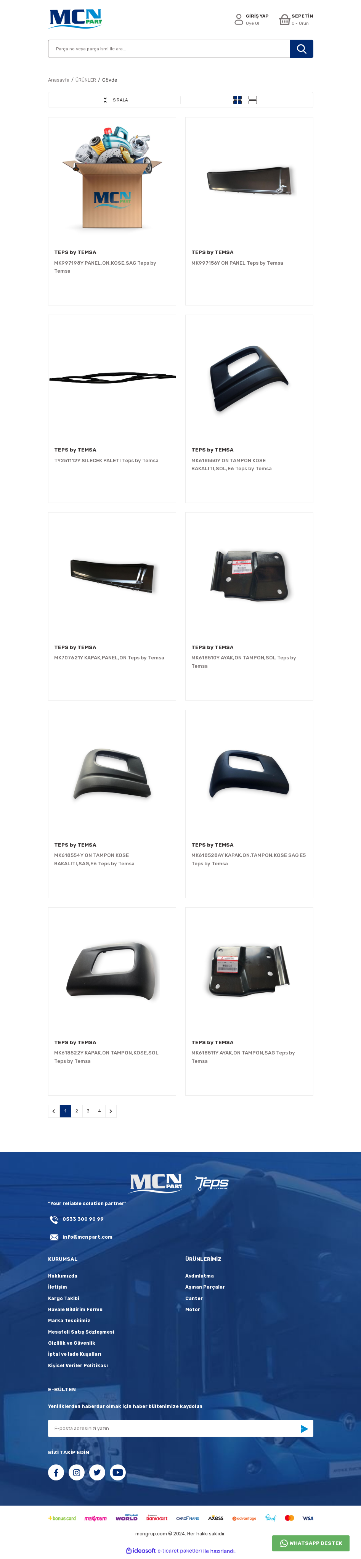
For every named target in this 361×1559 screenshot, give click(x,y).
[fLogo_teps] (211, 1186)
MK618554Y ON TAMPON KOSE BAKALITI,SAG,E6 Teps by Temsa (94, 859)
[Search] (180, 49)
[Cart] (295, 20)
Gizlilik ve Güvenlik (71, 1345)
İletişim (57, 1289)
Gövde (109, 80)
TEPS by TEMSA (75, 252)
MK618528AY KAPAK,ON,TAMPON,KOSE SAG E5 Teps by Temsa (248, 859)
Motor (192, 1312)
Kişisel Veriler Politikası (78, 1368)
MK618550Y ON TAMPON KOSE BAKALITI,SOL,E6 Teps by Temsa (231, 464)
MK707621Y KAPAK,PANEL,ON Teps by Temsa (109, 658)
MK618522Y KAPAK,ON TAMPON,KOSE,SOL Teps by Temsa (106, 1057)
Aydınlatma (199, 1278)
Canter (194, 1300)
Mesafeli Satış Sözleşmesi (81, 1334)
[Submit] (304, 1431)
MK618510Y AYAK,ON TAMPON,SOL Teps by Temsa (243, 662)
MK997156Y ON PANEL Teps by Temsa (237, 263)
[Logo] (75, 20)
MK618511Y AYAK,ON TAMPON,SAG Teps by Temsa (243, 1057)
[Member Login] (250, 20)
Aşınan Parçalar (205, 1289)
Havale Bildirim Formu (75, 1312)
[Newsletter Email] (180, 1430)
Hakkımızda (62, 1278)
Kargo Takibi (63, 1300)
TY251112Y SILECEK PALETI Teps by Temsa (106, 460)
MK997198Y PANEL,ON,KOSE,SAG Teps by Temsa (105, 267)
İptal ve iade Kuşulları (74, 1357)
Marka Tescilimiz (69, 1323)
